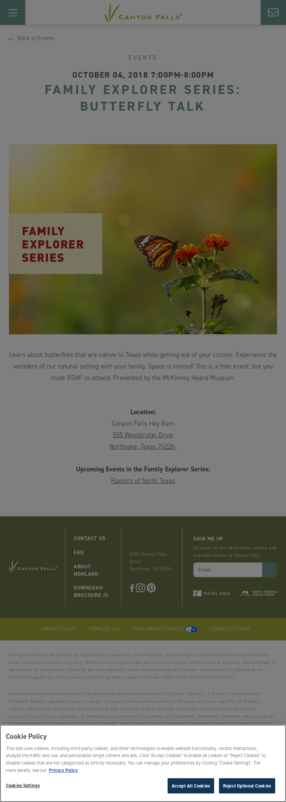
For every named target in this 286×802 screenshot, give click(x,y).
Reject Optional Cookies (247, 787)
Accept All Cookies (191, 787)
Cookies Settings (23, 786)
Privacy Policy (63, 772)
